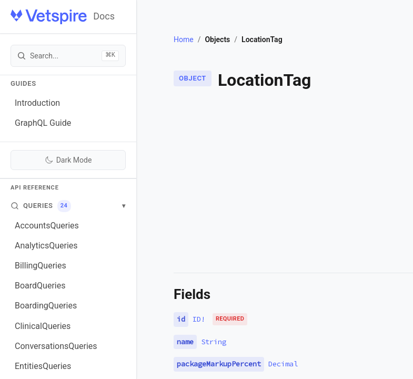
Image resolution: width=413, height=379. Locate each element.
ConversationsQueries (56, 346)
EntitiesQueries (43, 366)
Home (184, 39)
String (213, 341)
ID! (199, 319)
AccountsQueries (47, 226)
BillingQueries (40, 266)
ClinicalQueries (42, 326)
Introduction (37, 103)
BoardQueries (40, 286)
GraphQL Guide (43, 123)
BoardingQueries (46, 306)
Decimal (283, 363)
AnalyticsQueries (46, 246)
